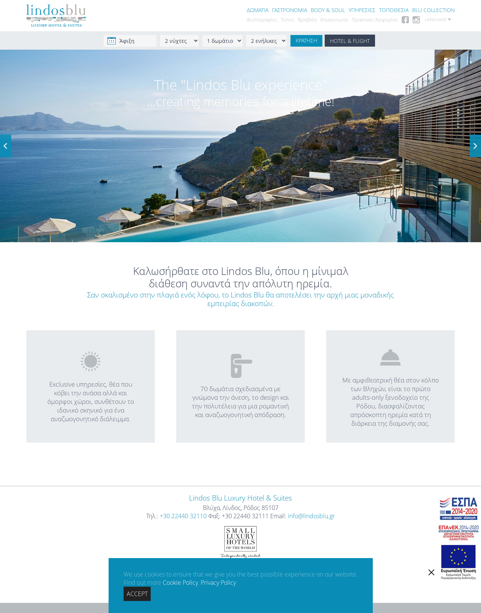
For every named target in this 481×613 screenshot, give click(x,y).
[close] (431, 572)
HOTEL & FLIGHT (350, 40)
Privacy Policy (218, 582)
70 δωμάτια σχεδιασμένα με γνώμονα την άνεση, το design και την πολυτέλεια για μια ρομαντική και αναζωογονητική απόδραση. (240, 386)
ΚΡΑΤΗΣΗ (306, 40)
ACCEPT (137, 594)
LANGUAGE (438, 19)
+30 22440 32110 (183, 516)
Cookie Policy (180, 582)
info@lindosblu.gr (311, 516)
